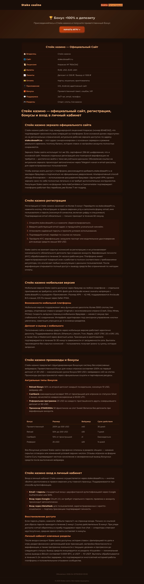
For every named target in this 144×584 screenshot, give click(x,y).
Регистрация (115, 5)
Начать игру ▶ (72, 29)
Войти (104, 5)
